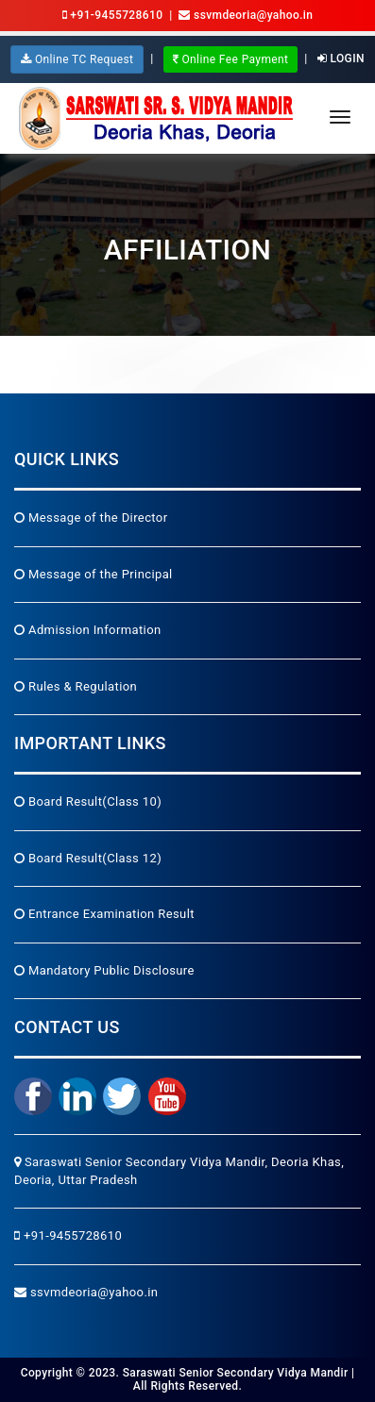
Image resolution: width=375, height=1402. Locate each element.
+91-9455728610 (112, 15)
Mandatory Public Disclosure (104, 970)
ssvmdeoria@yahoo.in (86, 1292)
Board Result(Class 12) (88, 858)
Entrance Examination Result (104, 914)
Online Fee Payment (231, 59)
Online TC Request (77, 59)
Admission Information (88, 630)
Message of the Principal (93, 574)
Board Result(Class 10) (88, 801)
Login (341, 58)
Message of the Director (90, 517)
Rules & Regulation (75, 686)
